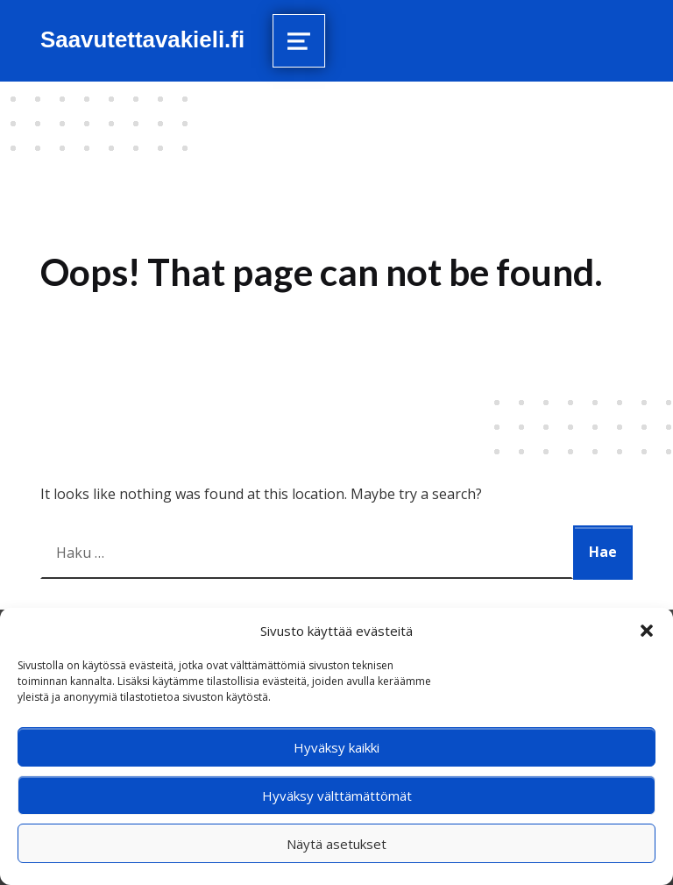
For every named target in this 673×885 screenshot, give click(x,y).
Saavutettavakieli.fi (142, 39)
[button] (646, 630)
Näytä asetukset (336, 844)
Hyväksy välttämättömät (337, 795)
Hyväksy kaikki (336, 747)
